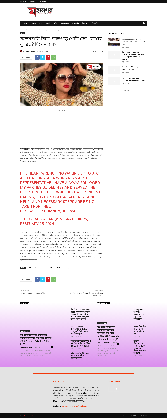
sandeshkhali (50, 268)
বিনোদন (84, 23)
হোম (25, 23)
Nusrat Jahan (39, 268)
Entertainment (25, 331)
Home (22, 30)
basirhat (29, 268)
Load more (127, 90)
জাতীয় (48, 23)
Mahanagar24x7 (29, 416)
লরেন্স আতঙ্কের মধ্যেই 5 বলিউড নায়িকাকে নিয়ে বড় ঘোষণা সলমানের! (81, 343)
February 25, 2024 (37, 223)
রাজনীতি (75, 23)
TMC (58, 268)
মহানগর (33, 23)
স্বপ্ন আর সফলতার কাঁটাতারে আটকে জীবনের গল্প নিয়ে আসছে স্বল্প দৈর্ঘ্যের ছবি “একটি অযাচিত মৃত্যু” (35, 339)
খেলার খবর (65, 23)
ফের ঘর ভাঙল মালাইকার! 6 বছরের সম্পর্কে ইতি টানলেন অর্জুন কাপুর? (79, 330)
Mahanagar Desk (26, 347)
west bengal (66, 268)
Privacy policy (32, 1)
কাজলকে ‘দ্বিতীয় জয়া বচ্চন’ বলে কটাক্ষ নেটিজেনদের (80, 355)
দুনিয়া (56, 23)
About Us (23, 1)
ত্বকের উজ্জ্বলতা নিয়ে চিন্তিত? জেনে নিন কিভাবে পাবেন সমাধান (140, 347)
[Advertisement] (103, 12)
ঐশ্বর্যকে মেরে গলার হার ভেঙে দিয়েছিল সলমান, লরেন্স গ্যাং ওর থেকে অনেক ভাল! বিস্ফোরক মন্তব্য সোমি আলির (80, 314)
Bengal (28, 30)
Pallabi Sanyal (30, 51)
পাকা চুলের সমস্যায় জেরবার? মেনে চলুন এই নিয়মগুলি (140, 314)
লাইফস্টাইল (94, 23)
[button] (144, 24)
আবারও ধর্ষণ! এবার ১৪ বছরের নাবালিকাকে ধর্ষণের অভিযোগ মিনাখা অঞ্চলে (134, 42)
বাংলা (41, 23)
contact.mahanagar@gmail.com (74, 406)
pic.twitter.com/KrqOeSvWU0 (49, 211)
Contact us (42, 1)
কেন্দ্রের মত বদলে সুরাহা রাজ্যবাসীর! (32, 293)
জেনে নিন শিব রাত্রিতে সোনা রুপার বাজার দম (140, 330)
